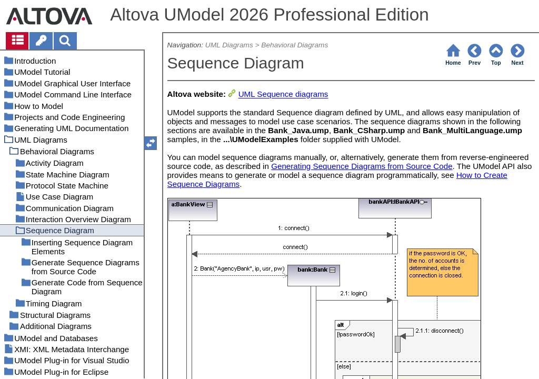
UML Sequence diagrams (283, 94)
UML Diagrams (229, 45)
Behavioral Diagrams (294, 45)
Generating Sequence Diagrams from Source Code (361, 166)
